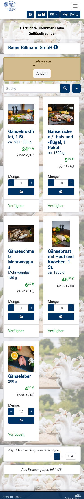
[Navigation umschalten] (75, 6)
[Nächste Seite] (62, 456)
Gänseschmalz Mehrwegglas (21, 259)
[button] (10, 114)
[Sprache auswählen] (54, 14)
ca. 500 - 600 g (20, 142)
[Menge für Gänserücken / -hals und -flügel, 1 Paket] (61, 182)
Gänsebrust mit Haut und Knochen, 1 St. (61, 259)
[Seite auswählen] (71, 456)
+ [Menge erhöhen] (31, 183)
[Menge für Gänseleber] (21, 411)
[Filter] (76, 88)
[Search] (32, 88)
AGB (78, 495)
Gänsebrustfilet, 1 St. (21, 134)
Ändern (42, 73)
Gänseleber (19, 376)
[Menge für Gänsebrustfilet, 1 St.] (21, 182)
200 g (12, 381)
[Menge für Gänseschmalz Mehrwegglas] (21, 307)
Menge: (14, 177)
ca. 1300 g (56, 153)
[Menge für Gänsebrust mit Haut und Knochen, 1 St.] (61, 307)
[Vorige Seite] (51, 456)
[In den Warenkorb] (21, 191)
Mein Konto (70, 14)
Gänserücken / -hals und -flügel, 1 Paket (60, 139)
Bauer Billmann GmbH (33, 47)
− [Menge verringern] (11, 183)
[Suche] (65, 88)
